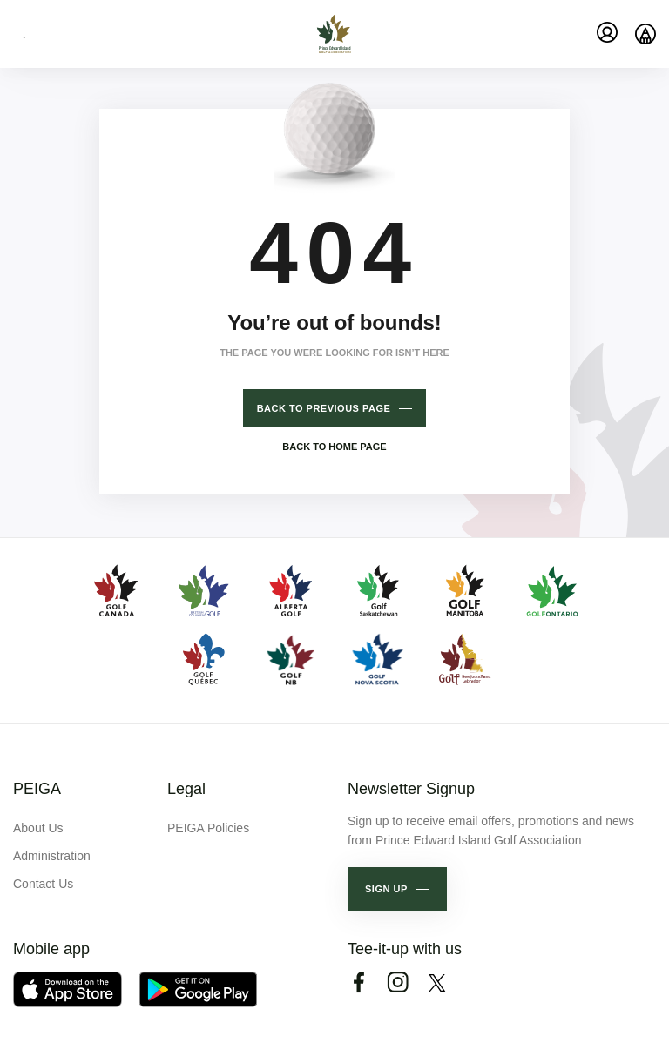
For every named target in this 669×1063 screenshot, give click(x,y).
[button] (397, 889)
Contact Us (43, 884)
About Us (38, 828)
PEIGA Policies (208, 828)
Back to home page (334, 446)
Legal (186, 788)
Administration (52, 856)
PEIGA (37, 788)
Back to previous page (324, 408)
